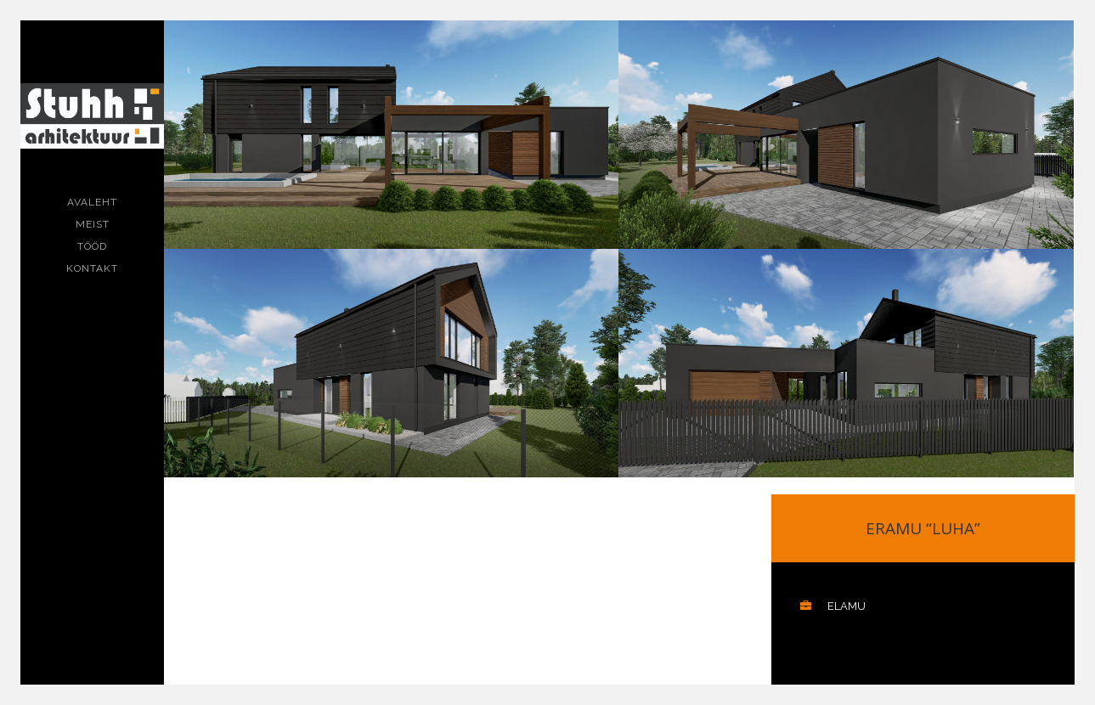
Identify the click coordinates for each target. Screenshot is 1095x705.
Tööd (92, 246)
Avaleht (92, 202)
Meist (93, 224)
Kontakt (92, 268)
